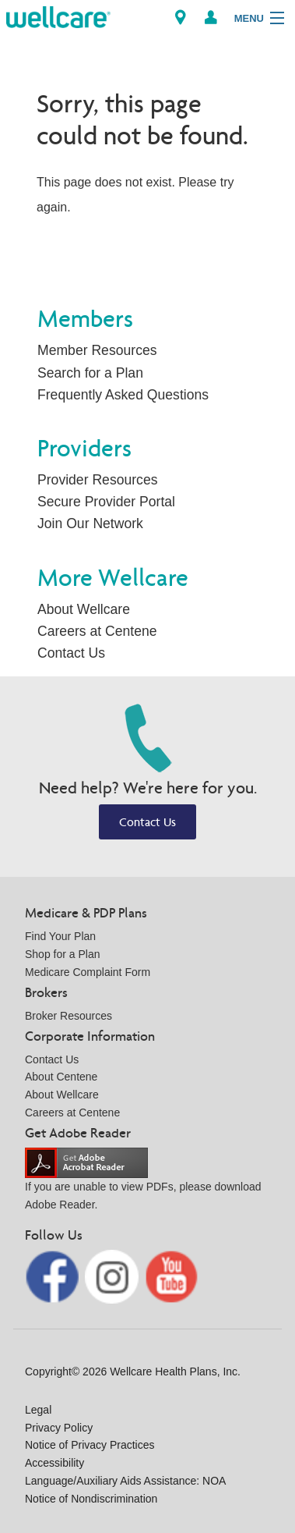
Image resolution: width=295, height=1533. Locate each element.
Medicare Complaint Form (87, 972)
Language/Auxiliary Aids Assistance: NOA (125, 1480)
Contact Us (71, 653)
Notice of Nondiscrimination (91, 1498)
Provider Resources (97, 480)
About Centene (61, 1076)
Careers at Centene (97, 631)
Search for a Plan (90, 373)
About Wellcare (83, 609)
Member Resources (97, 350)
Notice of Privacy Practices (90, 1445)
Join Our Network (90, 523)
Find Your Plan (60, 936)
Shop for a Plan (62, 954)
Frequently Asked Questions (123, 395)
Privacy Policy (59, 1427)
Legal (38, 1409)
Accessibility (54, 1463)
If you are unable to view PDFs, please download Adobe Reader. (143, 1183)
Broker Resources (68, 1016)
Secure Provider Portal (106, 501)
